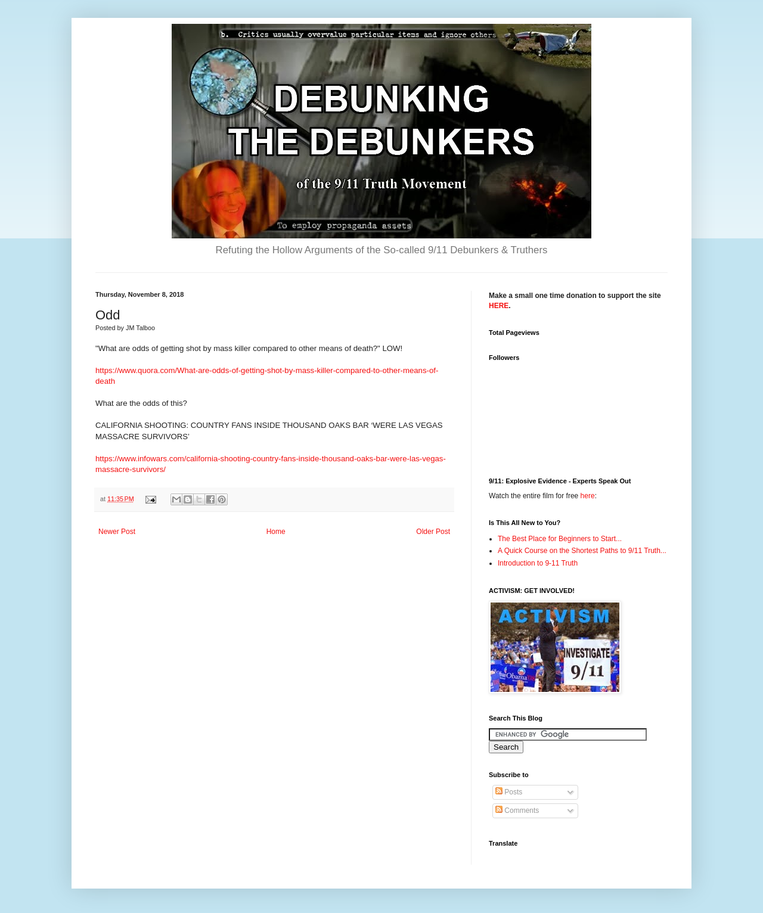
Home (276, 531)
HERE (498, 306)
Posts (508, 792)
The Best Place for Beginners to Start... (560, 539)
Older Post (433, 531)
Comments (517, 810)
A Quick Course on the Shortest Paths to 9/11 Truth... (582, 550)
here (588, 496)
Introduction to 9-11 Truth (538, 563)
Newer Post (116, 531)
